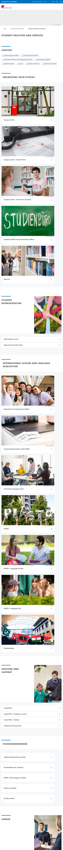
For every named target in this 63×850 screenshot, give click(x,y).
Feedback (20, 758)
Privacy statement (39, 758)
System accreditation (59, 839)
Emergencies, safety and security (12, 828)
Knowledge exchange (8, 803)
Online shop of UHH (50, 64)
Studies (4, 782)
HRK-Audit (52, 839)
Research (4, 793)
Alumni (4, 817)
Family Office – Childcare (12, 432)
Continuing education (8, 787)
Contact (4, 823)
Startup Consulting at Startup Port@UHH (17, 559)
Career (21, 64)
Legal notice (29, 758)
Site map (58, 758)
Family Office (8, 420)
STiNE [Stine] (45, 1)
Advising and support (43, 60)
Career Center (8, 553)
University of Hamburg (9, 2)
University (5, 809)
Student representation (30, 55)
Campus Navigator (7, 825)
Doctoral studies (7, 798)
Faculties (4, 814)
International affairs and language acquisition (18, 60)
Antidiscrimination (7, 831)
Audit (47, 838)
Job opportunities (7, 801)
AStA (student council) (10, 222)
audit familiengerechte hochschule (42, 840)
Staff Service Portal (37, 1)
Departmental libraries (10, 744)
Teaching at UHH (7, 795)
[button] (53, 1)
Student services (9, 64)
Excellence (5, 812)
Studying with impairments (12, 438)
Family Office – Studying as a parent (15, 426)
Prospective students (8, 784)
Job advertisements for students (13, 564)
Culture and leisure (33, 64)
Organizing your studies (11, 55)
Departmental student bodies (13, 228)
